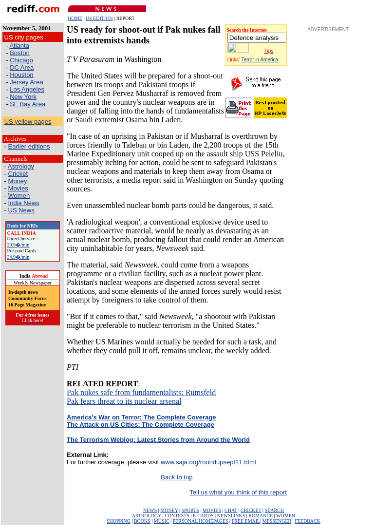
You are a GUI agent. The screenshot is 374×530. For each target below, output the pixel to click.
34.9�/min (18, 257)
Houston (21, 74)
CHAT (230, 510)
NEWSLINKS (231, 515)
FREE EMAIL (246, 521)
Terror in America (260, 59)
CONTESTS (177, 515)
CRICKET (251, 510)
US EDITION (99, 18)
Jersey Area (26, 82)
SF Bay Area (27, 104)
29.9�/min (18, 244)
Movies (18, 188)
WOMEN (285, 515)
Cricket (18, 173)
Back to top (176, 477)
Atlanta (19, 45)
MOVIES (212, 510)
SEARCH (274, 510)
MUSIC (161, 521)
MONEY (169, 510)
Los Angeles (27, 89)
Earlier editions (29, 146)
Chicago (21, 60)
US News (21, 210)
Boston (19, 53)
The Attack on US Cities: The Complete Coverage (140, 424)
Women (19, 195)
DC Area (22, 67)
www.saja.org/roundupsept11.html (208, 462)
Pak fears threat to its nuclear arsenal (124, 401)
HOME (75, 18)
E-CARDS (203, 515)
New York (23, 96)
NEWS (150, 510)
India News (23, 203)
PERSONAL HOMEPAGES (200, 521)
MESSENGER (276, 521)
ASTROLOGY (146, 515)
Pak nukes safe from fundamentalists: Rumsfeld (141, 392)
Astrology (21, 166)
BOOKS (142, 521)
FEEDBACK (307, 521)
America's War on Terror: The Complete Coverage (141, 417)
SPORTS (190, 510)
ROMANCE (260, 515)
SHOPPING (119, 521)
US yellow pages (28, 121)
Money (17, 181)
